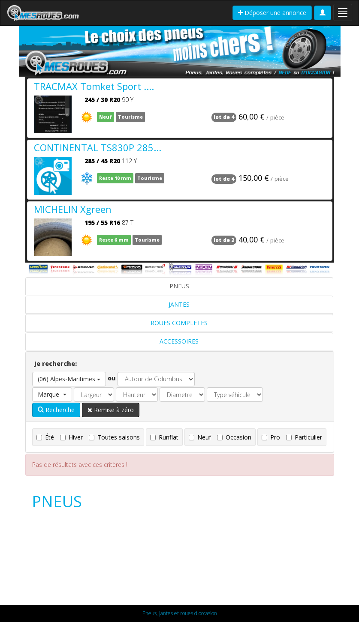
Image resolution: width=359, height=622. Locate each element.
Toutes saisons (114, 437)
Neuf (200, 437)
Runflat (164, 437)
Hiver (71, 437)
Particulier (304, 437)
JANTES (179, 304)
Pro (271, 437)
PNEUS (179, 286)
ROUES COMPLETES (179, 323)
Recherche (56, 410)
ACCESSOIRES (179, 341)
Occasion (234, 437)
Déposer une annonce (272, 13)
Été (45, 437)
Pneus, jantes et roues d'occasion (179, 613)
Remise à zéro (110, 410)
